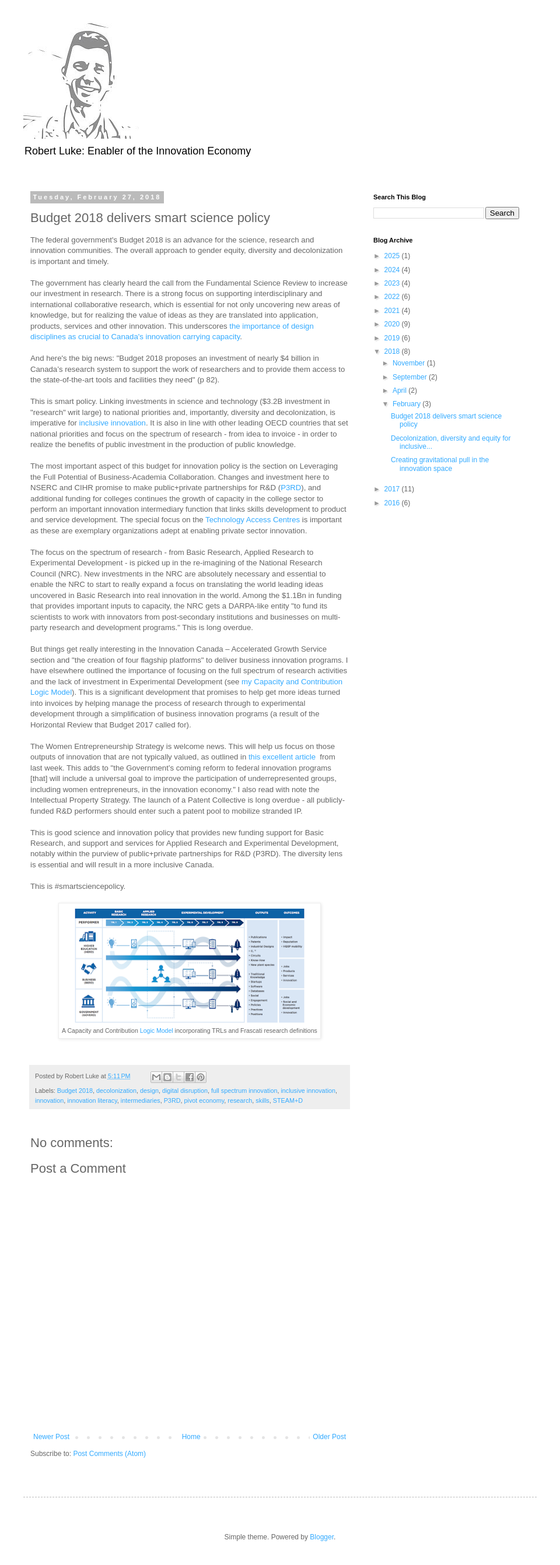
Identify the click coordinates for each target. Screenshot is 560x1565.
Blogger (322, 1537)
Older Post (329, 1437)
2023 (393, 283)
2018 (393, 351)
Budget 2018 (75, 1090)
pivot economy (204, 1100)
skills (262, 1100)
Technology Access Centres (252, 519)
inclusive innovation (112, 422)
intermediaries (140, 1100)
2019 (393, 338)
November (410, 363)
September (411, 377)
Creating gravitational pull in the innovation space (440, 464)
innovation (49, 1100)
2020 (393, 324)
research (240, 1100)
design (149, 1090)
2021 (393, 311)
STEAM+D (288, 1100)
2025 (393, 256)
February (407, 404)
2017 (393, 489)
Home (191, 1437)
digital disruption (185, 1090)
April (400, 390)
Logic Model (156, 1030)
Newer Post (51, 1437)
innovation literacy (92, 1100)
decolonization (116, 1090)
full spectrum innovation (244, 1090)
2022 (393, 297)
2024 (393, 270)
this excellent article (282, 756)
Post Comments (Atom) (109, 1454)
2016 (393, 503)
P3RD (291, 487)
